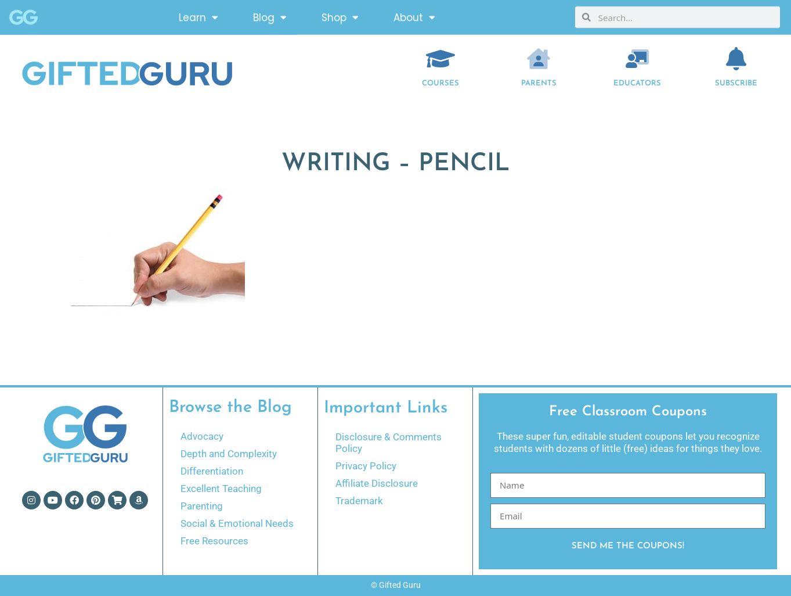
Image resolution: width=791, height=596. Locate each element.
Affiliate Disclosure (376, 483)
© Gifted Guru (396, 585)
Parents (539, 83)
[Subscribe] (735, 58)
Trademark (359, 501)
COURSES (440, 83)
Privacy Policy (365, 466)
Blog (270, 15)
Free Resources (214, 541)
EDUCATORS (637, 83)
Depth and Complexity (228, 453)
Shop (340, 15)
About (414, 15)
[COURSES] (440, 58)
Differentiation (211, 471)
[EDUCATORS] (637, 58)
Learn (198, 15)
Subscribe (736, 83)
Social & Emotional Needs (237, 523)
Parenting (201, 506)
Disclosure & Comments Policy (388, 442)
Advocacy (201, 436)
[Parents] (538, 58)
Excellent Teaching (221, 488)
